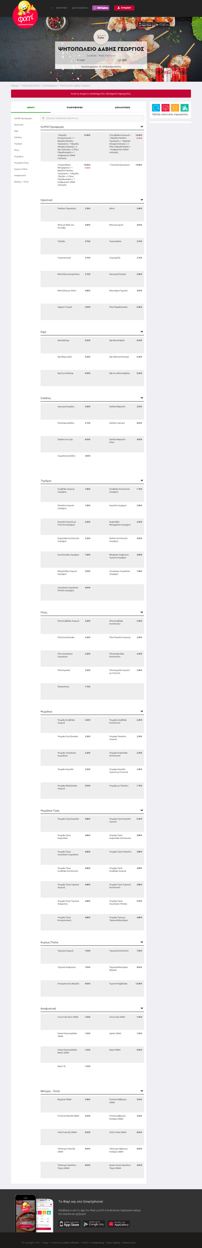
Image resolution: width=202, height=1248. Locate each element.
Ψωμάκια (18, 156)
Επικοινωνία (129, 1242)
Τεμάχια (18, 143)
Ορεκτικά (18, 124)
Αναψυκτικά (20, 175)
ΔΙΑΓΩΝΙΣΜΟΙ (80, 7)
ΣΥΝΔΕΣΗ (124, 8)
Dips (16, 131)
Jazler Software (71, 1242)
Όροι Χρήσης (113, 1242)
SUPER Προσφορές (23, 118)
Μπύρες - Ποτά (21, 181)
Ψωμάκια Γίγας (21, 162)
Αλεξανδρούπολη (30, 85)
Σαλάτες (18, 137)
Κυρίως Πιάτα (20, 169)
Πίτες (16, 150)
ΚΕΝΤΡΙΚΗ (61, 7)
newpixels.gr (98, 1242)
